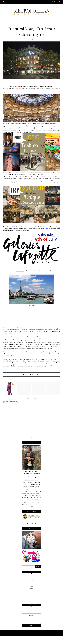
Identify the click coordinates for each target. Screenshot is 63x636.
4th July (27, 22)
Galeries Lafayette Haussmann (36, 86)
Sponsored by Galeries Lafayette (47, 23)
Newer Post (6, 437)
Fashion (44, 22)
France (56, 22)
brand (31, 22)
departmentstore (38, 22)
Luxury (23, 23)
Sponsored (37, 23)
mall (27, 23)
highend (19, 23)
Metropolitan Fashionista (11, 634)
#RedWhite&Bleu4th (20, 22)
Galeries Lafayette (12, 23)
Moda (30, 23)
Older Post (56, 437)
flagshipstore (50, 22)
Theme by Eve (58, 634)
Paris (33, 23)
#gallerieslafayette (10, 22)
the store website (20, 270)
